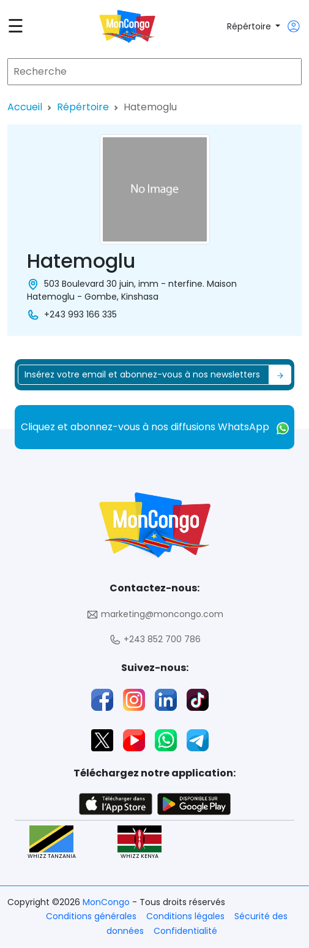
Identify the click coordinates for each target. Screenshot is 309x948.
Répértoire (250, 26)
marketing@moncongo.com (154, 614)
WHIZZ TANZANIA (52, 842)
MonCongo (107, 902)
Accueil (24, 107)
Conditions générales (91, 916)
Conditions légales (185, 916)
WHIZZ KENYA (139, 842)
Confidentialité (185, 931)
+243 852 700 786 (155, 639)
